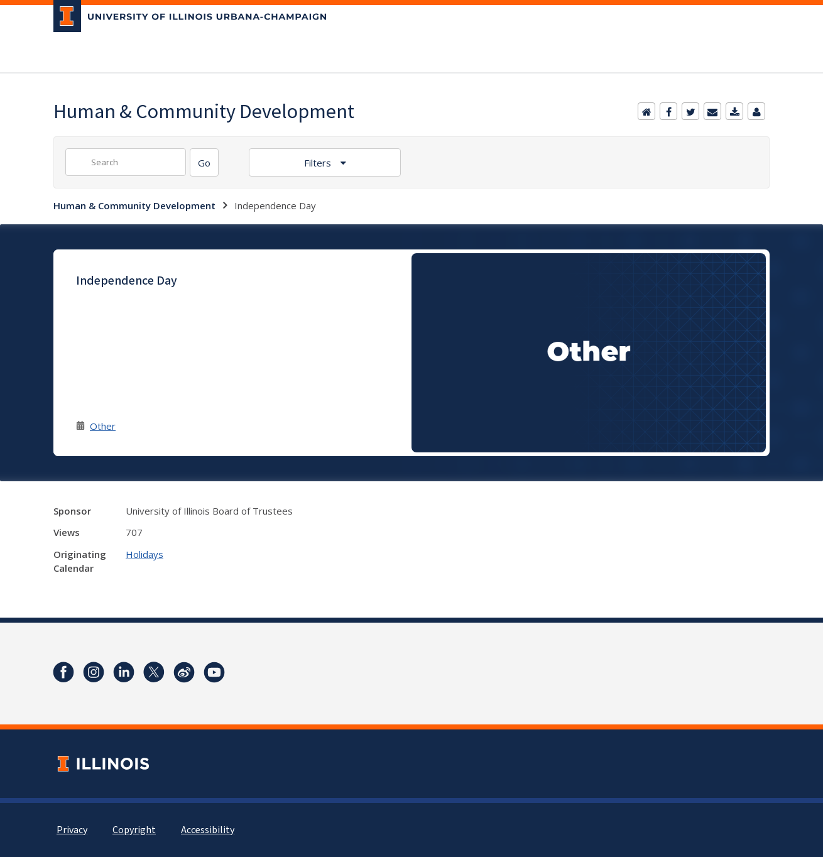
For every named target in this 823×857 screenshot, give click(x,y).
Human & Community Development (134, 205)
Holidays (144, 554)
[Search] (204, 162)
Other (103, 426)
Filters (319, 162)
